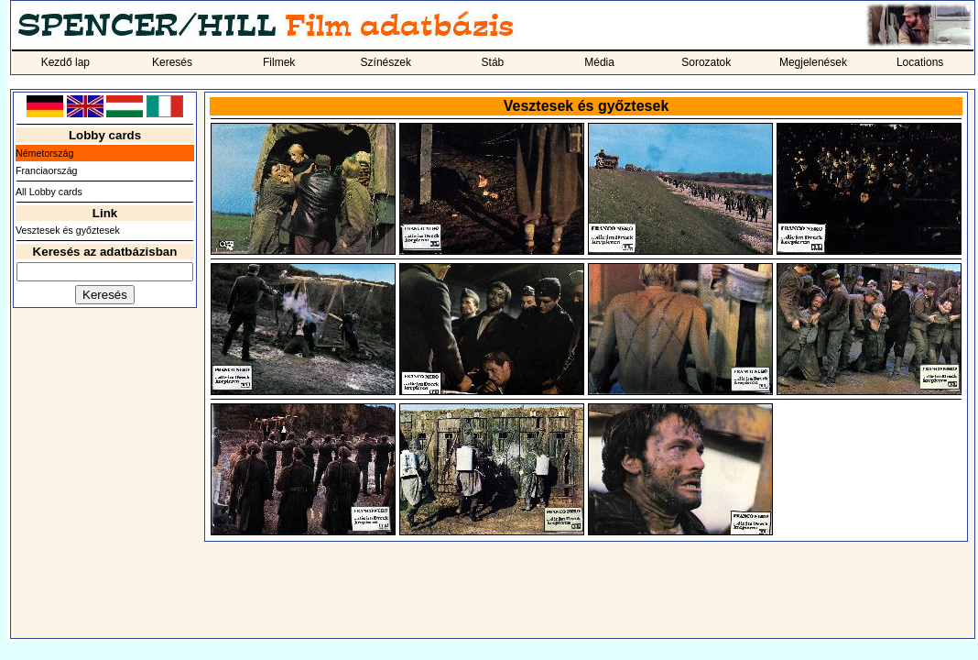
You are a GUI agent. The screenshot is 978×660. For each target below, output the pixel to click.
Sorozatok (706, 62)
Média (599, 62)
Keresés (172, 62)
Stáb (493, 62)
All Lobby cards (49, 191)
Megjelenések (813, 62)
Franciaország (47, 170)
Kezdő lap (65, 62)
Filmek (279, 62)
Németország (44, 153)
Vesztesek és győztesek (68, 230)
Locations (919, 62)
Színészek (386, 62)
